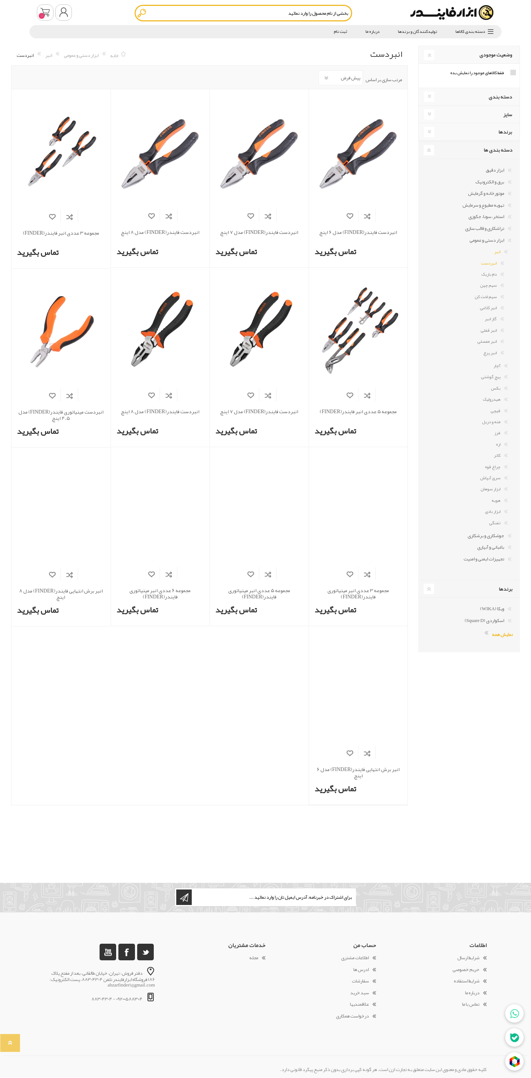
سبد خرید (45, 12)
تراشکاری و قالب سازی (484, 228)
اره (498, 444)
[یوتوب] (108, 952)
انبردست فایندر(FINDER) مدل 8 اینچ (160, 232)
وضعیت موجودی (495, 54)
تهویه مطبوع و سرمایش (483, 205)
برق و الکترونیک (489, 182)
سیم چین (488, 285)
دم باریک (489, 274)
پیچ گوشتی (490, 376)
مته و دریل (491, 421)
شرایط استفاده (466, 981)
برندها (505, 132)
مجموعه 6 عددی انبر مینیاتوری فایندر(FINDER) (160, 593)
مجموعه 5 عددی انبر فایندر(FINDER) (358, 411)
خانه (114, 55)
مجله (253, 958)
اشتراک (184, 897)
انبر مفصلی (487, 341)
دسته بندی (500, 96)
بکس (495, 388)
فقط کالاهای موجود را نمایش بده (477, 72)
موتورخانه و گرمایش (486, 193)
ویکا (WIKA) (492, 609)
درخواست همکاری (352, 1016)
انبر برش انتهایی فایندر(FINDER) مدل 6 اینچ (358, 772)
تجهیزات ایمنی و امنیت (484, 559)
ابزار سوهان (490, 488)
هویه (496, 500)
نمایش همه (502, 634)
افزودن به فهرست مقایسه (367, 216)
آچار (496, 365)
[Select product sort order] (341, 77)
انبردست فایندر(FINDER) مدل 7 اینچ (259, 232)
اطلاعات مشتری (355, 958)
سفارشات (360, 981)
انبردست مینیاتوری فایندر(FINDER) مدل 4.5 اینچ (61, 415)
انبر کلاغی (488, 307)
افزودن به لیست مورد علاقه (349, 216)
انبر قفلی (488, 330)
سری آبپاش (490, 477)
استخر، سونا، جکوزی (486, 216)
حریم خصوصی (465, 969)
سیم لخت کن (486, 296)
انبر (497, 251)
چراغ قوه (492, 466)
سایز (507, 114)
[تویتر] (145, 952)
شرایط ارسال (468, 958)
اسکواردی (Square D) (484, 620)
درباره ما (472, 993)
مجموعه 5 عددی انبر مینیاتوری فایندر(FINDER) (259, 593)
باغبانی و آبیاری (490, 547)
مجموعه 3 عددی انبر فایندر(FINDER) (61, 233)
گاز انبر (491, 318)
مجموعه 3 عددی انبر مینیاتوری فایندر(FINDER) (358, 593)
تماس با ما (470, 1004)
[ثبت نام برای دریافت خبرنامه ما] (273, 897)
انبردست (489, 263)
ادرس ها (361, 969)
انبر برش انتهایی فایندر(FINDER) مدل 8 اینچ (61, 594)
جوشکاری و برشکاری (486, 535)
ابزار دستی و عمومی (486, 240)
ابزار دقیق (495, 170)
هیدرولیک (491, 399)
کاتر (497, 455)
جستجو (142, 13)
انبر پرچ (490, 352)
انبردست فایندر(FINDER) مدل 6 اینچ (358, 232)
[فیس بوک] (126, 952)
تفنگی (494, 522)
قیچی (495, 410)
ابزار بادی (492, 511)
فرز (497, 432)
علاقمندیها (359, 1004)
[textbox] (243, 13)
